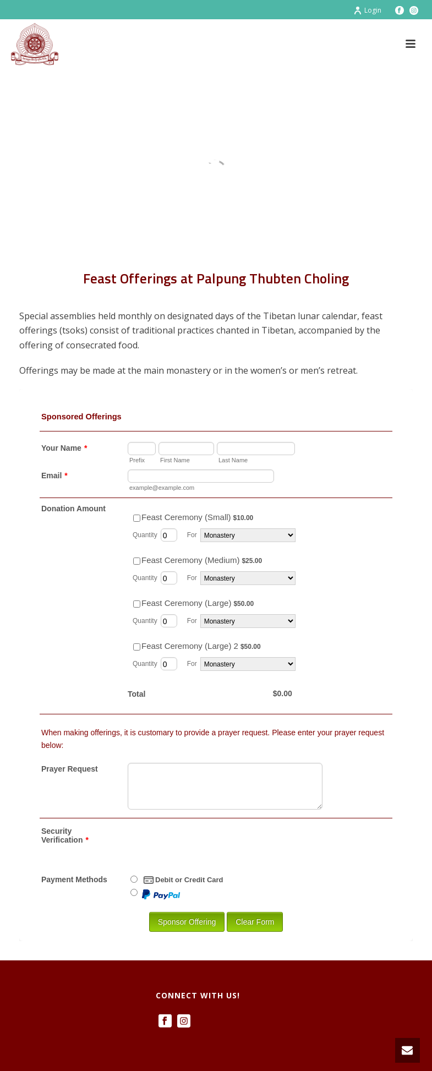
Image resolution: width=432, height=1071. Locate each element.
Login (367, 10)
